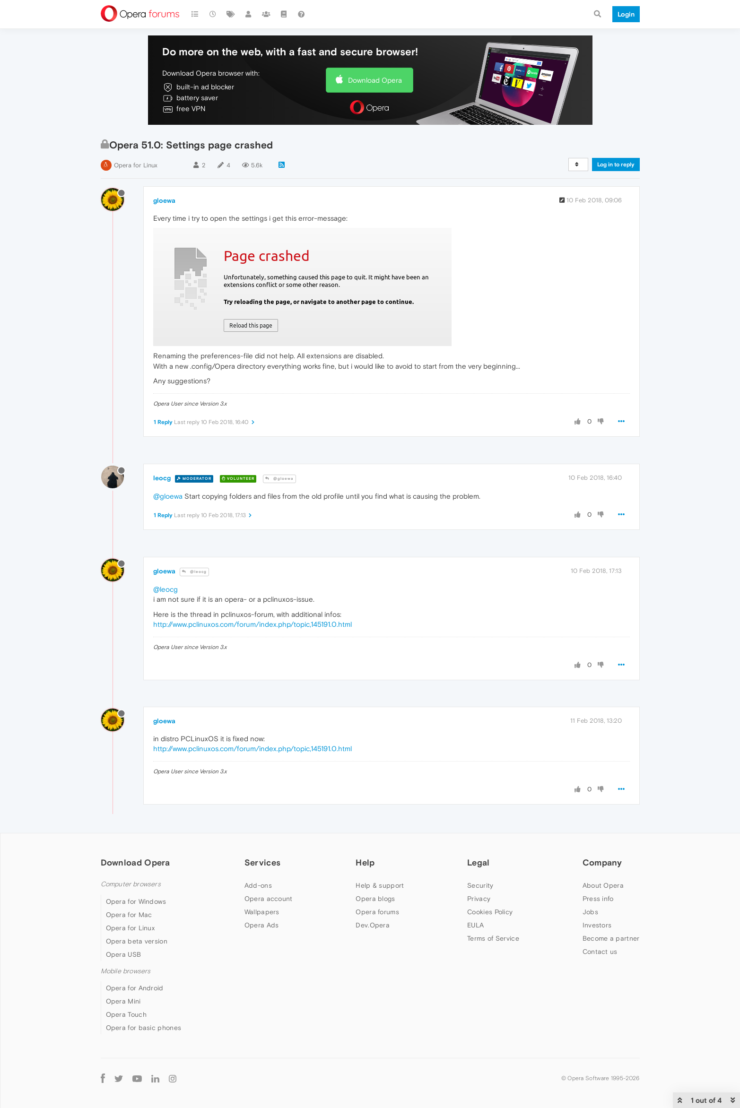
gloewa (164, 200)
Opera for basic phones (144, 1027)
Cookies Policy (490, 912)
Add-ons (258, 885)
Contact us (600, 951)
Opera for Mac (129, 914)
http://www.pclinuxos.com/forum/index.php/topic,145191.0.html (252, 624)
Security (480, 885)
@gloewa (279, 478)
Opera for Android (135, 988)
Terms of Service (493, 938)
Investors (597, 925)
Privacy (478, 898)
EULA (475, 925)
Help (365, 862)
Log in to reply (616, 164)
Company (602, 862)
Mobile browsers (126, 971)
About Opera (603, 885)
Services (262, 862)
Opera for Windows (136, 901)
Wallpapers (261, 912)
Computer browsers (131, 884)
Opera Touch (126, 1014)
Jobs (590, 912)
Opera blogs (375, 898)
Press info (598, 898)
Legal (478, 862)
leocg (162, 478)
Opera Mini (123, 1001)
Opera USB (123, 954)
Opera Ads (261, 925)
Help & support (380, 885)
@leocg (194, 572)
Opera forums (377, 912)
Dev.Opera (373, 925)
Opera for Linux (135, 165)
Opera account (268, 898)
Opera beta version (136, 941)
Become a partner (611, 938)
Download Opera (375, 80)
